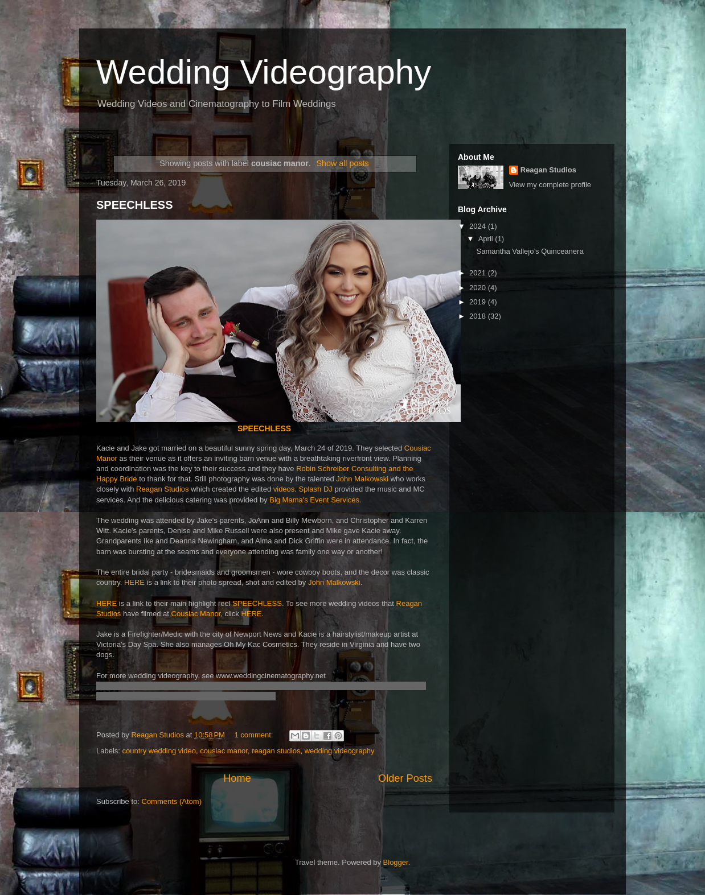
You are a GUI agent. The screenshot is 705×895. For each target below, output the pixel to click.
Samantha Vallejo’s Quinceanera (529, 251)
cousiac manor (224, 750)
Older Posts (405, 778)
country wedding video (159, 750)
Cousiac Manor (196, 613)
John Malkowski (362, 479)
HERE (134, 582)
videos (284, 489)
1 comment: (255, 735)
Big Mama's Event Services (314, 500)
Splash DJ (316, 489)
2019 (478, 302)
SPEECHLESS (134, 205)
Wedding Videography (263, 72)
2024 (478, 226)
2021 (478, 273)
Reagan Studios (162, 489)
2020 (478, 287)
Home (237, 778)
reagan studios (276, 750)
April (486, 238)
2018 (478, 316)
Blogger (395, 862)
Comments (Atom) (172, 801)
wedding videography (340, 750)
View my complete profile (550, 184)
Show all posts (342, 163)
